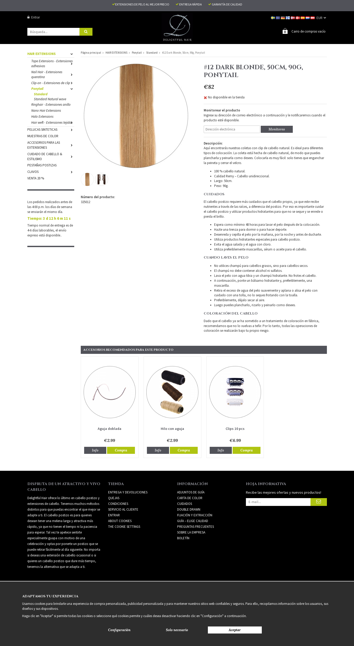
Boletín (183, 538)
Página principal (91, 52)
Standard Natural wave (50, 99)
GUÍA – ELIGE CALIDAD (192, 520)
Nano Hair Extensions (46, 110)
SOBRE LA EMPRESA (191, 532)
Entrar (33, 17)
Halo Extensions (42, 116)
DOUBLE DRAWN (188, 509)
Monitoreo (277, 129)
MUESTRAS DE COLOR (42, 136)
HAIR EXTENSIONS (50, 53)
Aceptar (235, 630)
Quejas (113, 498)
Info (95, 450)
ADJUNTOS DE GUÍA (190, 492)
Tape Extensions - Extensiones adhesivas (52, 63)
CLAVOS (50, 171)
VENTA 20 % (35, 178)
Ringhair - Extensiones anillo (51, 104)
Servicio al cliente (123, 509)
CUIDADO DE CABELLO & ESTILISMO (50, 156)
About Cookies (120, 520)
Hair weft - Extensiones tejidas (52, 122)
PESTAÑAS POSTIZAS (42, 165)
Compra (121, 450)
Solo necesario (177, 630)
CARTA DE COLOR (189, 498)
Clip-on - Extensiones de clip (52, 82)
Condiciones (118, 503)
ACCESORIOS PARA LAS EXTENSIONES (50, 144)
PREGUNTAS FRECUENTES (195, 526)
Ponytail (52, 88)
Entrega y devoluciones (127, 492)
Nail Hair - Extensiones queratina (52, 74)
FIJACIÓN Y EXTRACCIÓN (194, 515)
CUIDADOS (184, 503)
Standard (40, 94)
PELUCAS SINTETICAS (50, 129)
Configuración (119, 630)
